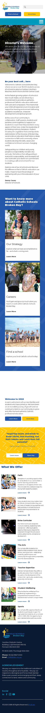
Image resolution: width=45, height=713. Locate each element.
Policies (32, 705)
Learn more (14, 455)
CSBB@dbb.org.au (14, 657)
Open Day (30, 455)
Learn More (11, 256)
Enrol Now (32, 14)
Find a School (13, 14)
